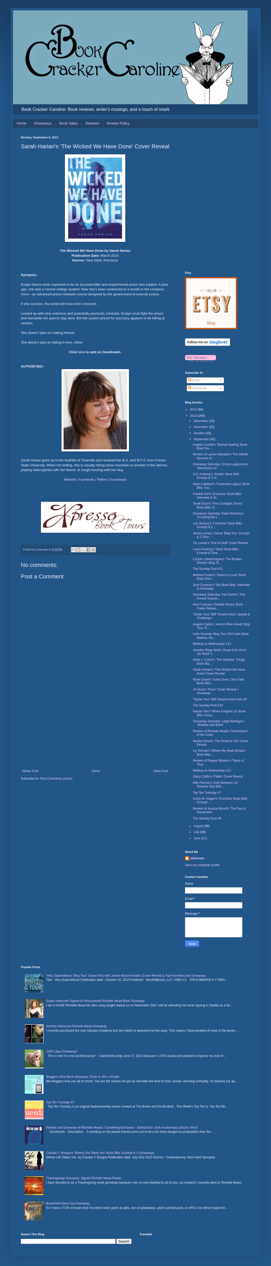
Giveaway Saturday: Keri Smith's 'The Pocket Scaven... (219, 596)
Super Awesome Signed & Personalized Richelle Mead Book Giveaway (95, 1001)
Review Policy (118, 123)
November (201, 427)
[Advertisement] (95, 730)
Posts (194, 380)
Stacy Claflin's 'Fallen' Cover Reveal (218, 776)
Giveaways (43, 123)
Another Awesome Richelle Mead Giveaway (76, 1026)
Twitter (102, 479)
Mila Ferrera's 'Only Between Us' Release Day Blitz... (215, 784)
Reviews (92, 123)
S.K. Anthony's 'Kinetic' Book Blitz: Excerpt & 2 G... (216, 476)
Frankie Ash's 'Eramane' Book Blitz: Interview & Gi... (217, 495)
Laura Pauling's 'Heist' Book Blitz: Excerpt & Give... (216, 551)
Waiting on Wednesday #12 (212, 770)
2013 (194, 416)
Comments (197, 388)
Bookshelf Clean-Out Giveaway (68, 1203)
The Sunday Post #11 (208, 569)
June (197, 838)
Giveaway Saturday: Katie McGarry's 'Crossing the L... (218, 515)
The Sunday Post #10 (208, 705)
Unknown (197, 858)
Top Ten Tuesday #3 (60, 1102)
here (81, 352)
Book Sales (68, 123)
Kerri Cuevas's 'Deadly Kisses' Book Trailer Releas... (218, 606)
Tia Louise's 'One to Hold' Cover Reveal (220, 543)
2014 (194, 409)
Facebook (86, 479)
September (202, 439)
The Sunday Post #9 (207, 818)
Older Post (160, 771)
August (199, 826)
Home (21, 123)
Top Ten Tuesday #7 (207, 792)
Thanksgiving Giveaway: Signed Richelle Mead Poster (83, 1178)
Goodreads (117, 479)
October (200, 433)
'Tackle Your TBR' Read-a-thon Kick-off (220, 699)
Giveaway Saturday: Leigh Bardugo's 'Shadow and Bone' (218, 723)
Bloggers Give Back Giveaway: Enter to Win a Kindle (82, 1077)
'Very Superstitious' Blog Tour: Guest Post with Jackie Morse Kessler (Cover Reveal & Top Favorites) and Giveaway (126, 975)
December (201, 421)
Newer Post (30, 771)
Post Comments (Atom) (56, 778)
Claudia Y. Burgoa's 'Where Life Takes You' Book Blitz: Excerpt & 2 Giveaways (100, 1153)
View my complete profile (202, 865)
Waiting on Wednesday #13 (212, 644)
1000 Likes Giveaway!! (62, 1051)
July (197, 832)
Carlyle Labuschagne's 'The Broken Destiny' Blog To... (217, 561)
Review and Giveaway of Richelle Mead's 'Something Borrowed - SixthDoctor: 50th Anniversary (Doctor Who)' (122, 1127)
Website (70, 479)
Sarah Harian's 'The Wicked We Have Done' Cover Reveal (219, 671)
